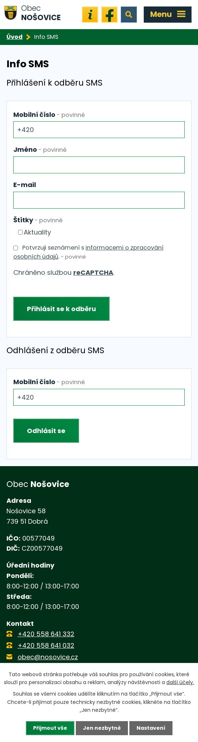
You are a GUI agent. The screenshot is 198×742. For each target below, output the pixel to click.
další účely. (180, 682)
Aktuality (37, 232)
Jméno (39, 149)
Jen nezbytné (102, 728)
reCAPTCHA (93, 272)
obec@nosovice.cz (48, 656)
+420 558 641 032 (46, 645)
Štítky (38, 219)
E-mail (24, 184)
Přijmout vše (50, 728)
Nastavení (151, 728)
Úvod (14, 37)
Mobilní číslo (49, 114)
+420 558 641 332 (46, 633)
